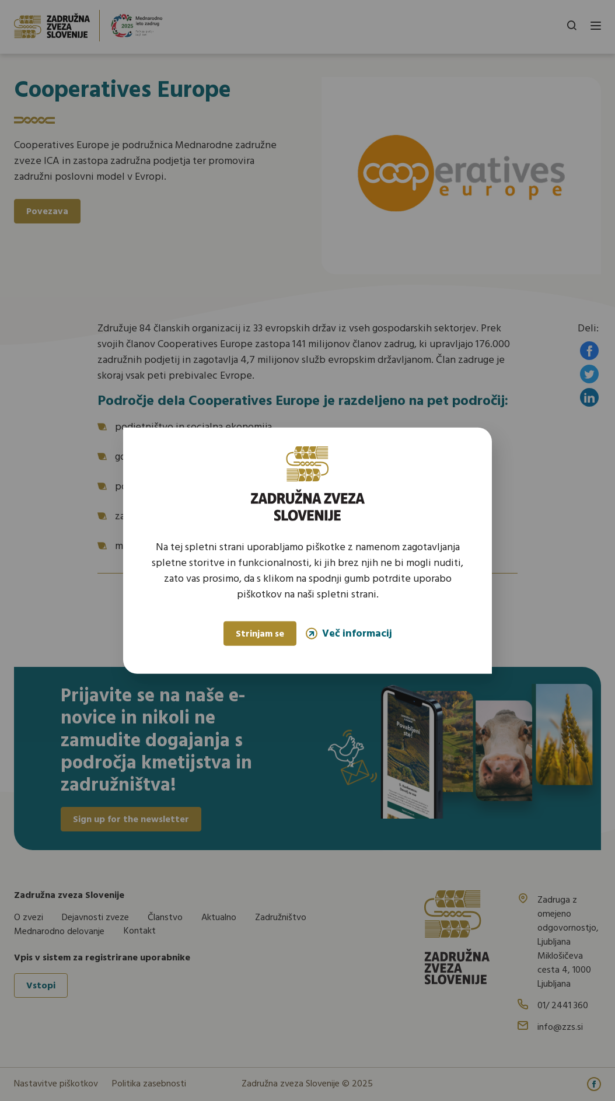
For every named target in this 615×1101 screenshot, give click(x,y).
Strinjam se (260, 634)
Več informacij (349, 633)
